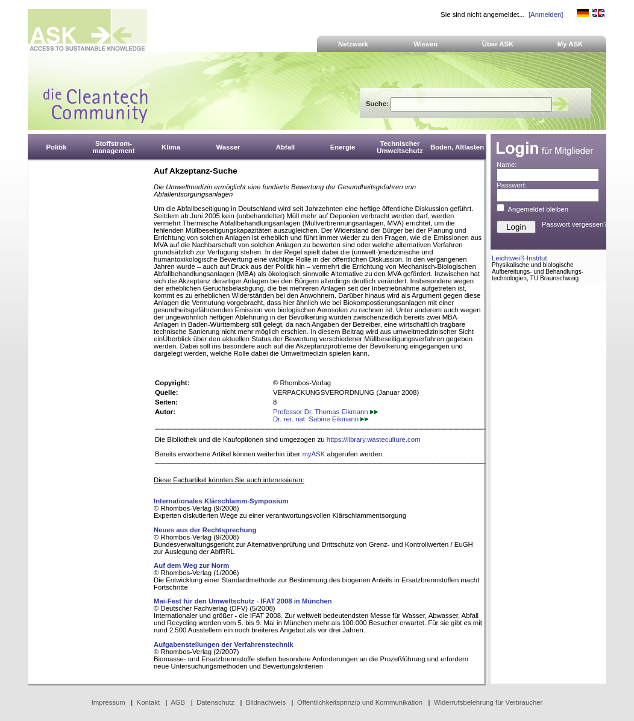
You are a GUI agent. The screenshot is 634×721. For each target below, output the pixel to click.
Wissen (425, 44)
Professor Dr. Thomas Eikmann (325, 411)
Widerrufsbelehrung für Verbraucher (488, 702)
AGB (178, 702)
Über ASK (498, 44)
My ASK (570, 44)
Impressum (108, 702)
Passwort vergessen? (574, 224)
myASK (313, 454)
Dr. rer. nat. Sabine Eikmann (320, 419)
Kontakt (148, 702)
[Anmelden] (546, 14)
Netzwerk (353, 44)
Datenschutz (215, 702)
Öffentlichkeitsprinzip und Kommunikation (359, 702)
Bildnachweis (266, 702)
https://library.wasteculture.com (374, 439)
